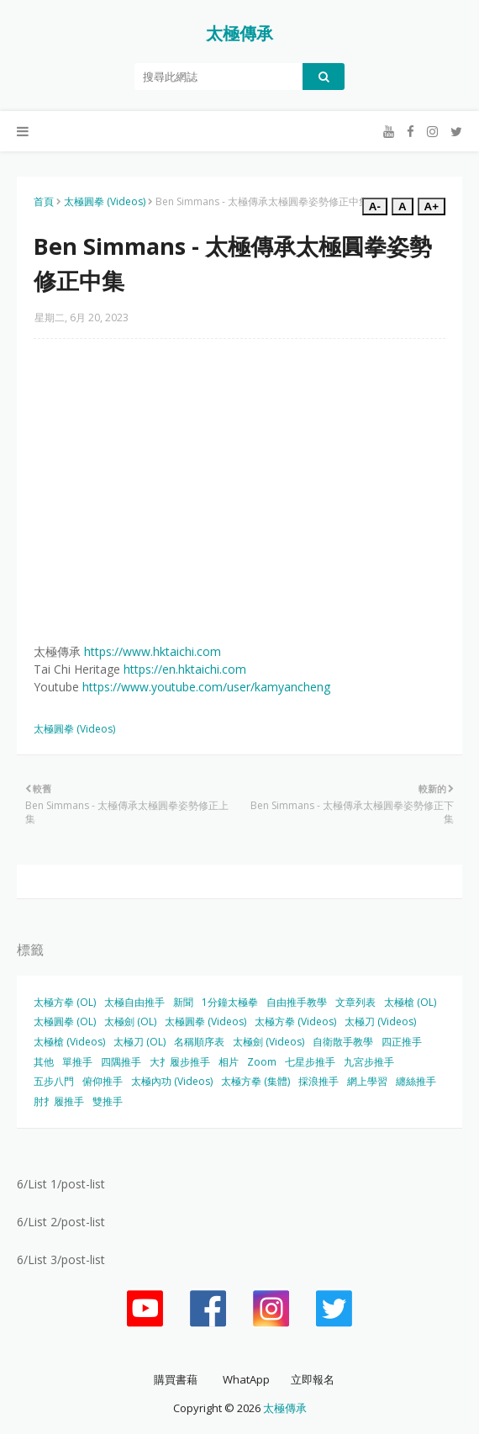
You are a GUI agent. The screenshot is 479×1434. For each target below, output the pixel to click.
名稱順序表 (199, 1041)
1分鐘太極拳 (230, 1002)
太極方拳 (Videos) (295, 1021)
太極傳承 (239, 33)
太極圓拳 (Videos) (104, 201)
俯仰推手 (102, 1081)
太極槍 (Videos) (69, 1041)
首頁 (44, 201)
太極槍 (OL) (410, 1002)
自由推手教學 (296, 1002)
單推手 (77, 1062)
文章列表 (355, 1002)
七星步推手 (310, 1062)
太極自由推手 (134, 1002)
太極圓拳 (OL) (65, 1021)
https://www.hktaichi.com (152, 651)
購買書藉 (175, 1379)
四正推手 (402, 1041)
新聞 (183, 1002)
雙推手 (107, 1101)
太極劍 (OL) (130, 1021)
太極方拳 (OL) (65, 1002)
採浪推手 (318, 1081)
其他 (44, 1062)
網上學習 (367, 1081)
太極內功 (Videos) (172, 1081)
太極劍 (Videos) (268, 1041)
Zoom (261, 1062)
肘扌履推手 (59, 1101)
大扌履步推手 (180, 1062)
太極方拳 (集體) (255, 1081)
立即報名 (312, 1379)
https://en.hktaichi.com (185, 669)
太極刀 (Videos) (380, 1021)
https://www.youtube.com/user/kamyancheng (206, 687)
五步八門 (54, 1081)
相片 (228, 1062)
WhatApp (246, 1379)
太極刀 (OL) (139, 1041)
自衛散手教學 (343, 1041)
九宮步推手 (369, 1062)
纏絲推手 (416, 1081)
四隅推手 (121, 1062)
